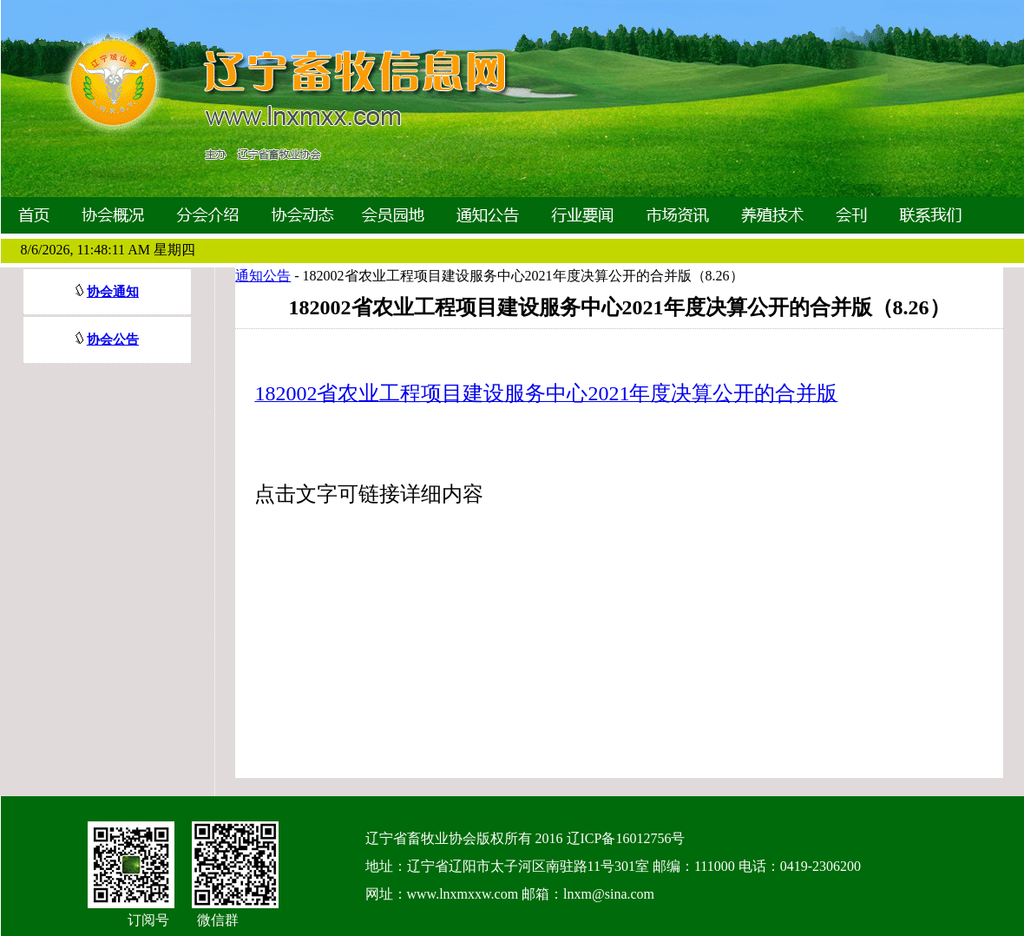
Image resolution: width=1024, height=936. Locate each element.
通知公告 (263, 275)
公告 (126, 339)
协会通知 (113, 292)
